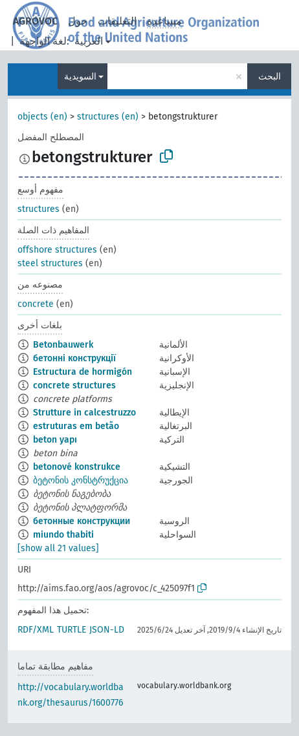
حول (77, 21)
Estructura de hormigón (82, 371)
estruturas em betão (76, 426)
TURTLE (71, 629)
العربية (88, 41)
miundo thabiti (63, 534)
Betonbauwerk (63, 344)
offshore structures (57, 249)
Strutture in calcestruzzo (84, 412)
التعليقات (117, 21)
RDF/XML (35, 629)
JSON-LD (106, 629)
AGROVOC (35, 21)
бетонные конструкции (81, 521)
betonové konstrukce (76, 466)
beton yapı (55, 439)
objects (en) (42, 116)
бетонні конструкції (74, 358)
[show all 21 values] (58, 548)
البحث (269, 76)
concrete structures (74, 385)
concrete (35, 304)
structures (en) (107, 116)
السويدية (80, 76)
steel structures (50, 263)
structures (38, 209)
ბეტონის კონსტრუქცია (80, 480)
